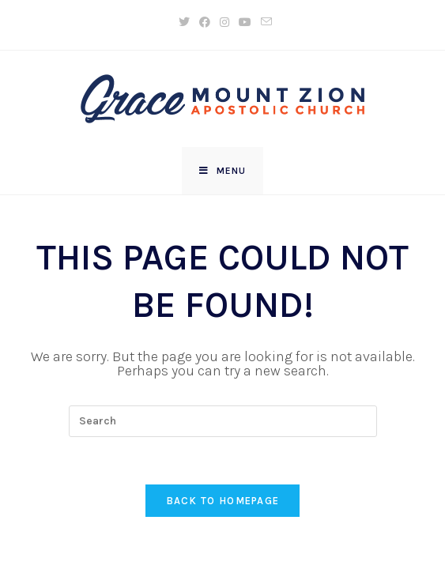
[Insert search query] (223, 421)
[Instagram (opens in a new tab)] (224, 23)
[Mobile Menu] (222, 170)
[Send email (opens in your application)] (264, 23)
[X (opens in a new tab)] (184, 23)
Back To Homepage (223, 501)
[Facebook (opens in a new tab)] (204, 23)
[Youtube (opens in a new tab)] (245, 23)
